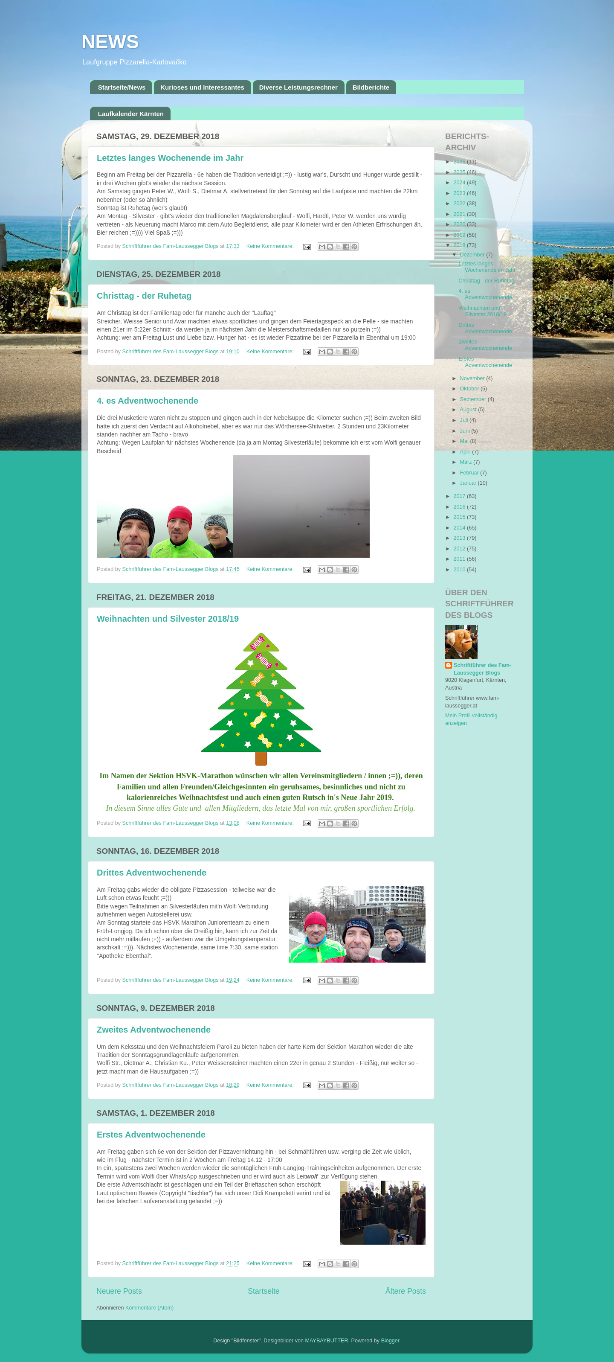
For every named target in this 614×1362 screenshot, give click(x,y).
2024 (460, 183)
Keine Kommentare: (270, 246)
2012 (460, 549)
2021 (460, 214)
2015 (460, 517)
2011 (460, 559)
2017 (460, 496)
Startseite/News (122, 87)
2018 (460, 245)
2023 (460, 193)
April (466, 452)
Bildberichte (371, 87)
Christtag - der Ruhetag (144, 295)
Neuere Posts (119, 1291)
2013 (460, 538)
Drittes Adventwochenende (151, 872)
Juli (464, 420)
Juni (466, 431)
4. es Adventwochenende (147, 400)
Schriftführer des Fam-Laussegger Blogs (482, 669)
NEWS (110, 41)
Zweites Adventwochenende (154, 1029)
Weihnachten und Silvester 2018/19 (168, 618)
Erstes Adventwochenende (151, 1134)
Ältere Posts (405, 1291)
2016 (460, 507)
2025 (460, 172)
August (469, 410)
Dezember (473, 255)
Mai (465, 441)
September (474, 399)
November (473, 378)
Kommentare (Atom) (149, 1308)
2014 (460, 528)
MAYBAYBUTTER (326, 1341)
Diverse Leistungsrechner (298, 87)
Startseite (263, 1291)
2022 (460, 204)
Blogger (390, 1341)
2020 (460, 224)
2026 (460, 162)
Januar (469, 483)
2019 (460, 235)
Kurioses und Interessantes (202, 87)
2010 (460, 570)
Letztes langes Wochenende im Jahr (170, 158)
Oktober (470, 389)
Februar (470, 473)
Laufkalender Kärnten (131, 113)
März (466, 462)
